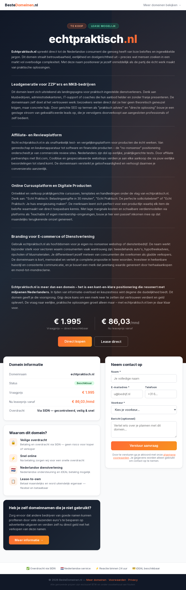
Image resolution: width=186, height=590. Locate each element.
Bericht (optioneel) (123, 418)
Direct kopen (75, 341)
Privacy (133, 579)
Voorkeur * (118, 402)
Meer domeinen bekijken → (162, 5)
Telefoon (151, 387)
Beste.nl (21, 5)
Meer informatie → (29, 540)
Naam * (116, 371)
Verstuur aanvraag (144, 445)
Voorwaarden (117, 579)
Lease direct (111, 342)
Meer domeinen (96, 579)
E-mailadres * (120, 387)
